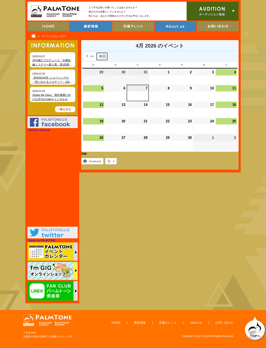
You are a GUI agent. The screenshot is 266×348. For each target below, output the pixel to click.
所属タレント (168, 322)
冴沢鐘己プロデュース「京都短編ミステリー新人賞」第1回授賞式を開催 (52, 64)
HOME (115, 322)
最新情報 (140, 322)
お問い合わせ (224, 322)
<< (90, 56)
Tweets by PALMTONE (41, 240)
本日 (102, 56)
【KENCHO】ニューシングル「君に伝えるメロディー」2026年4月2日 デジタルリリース (51, 81)
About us (196, 322)
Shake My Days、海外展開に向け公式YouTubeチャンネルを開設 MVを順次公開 (51, 99)
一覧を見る (64, 109)
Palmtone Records (38, 130)
